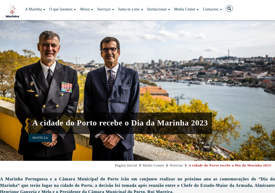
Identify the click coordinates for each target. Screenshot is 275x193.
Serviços (105, 9)
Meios (86, 9)
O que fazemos (62, 9)
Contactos (212, 9)
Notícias (176, 165)
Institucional (158, 9)
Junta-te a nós (130, 9)
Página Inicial (126, 165)
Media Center (186, 9)
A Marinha (35, 9)
